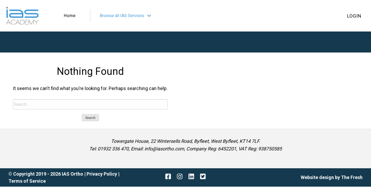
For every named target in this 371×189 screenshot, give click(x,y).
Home (70, 15)
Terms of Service (27, 181)
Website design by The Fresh (332, 177)
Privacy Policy (102, 174)
